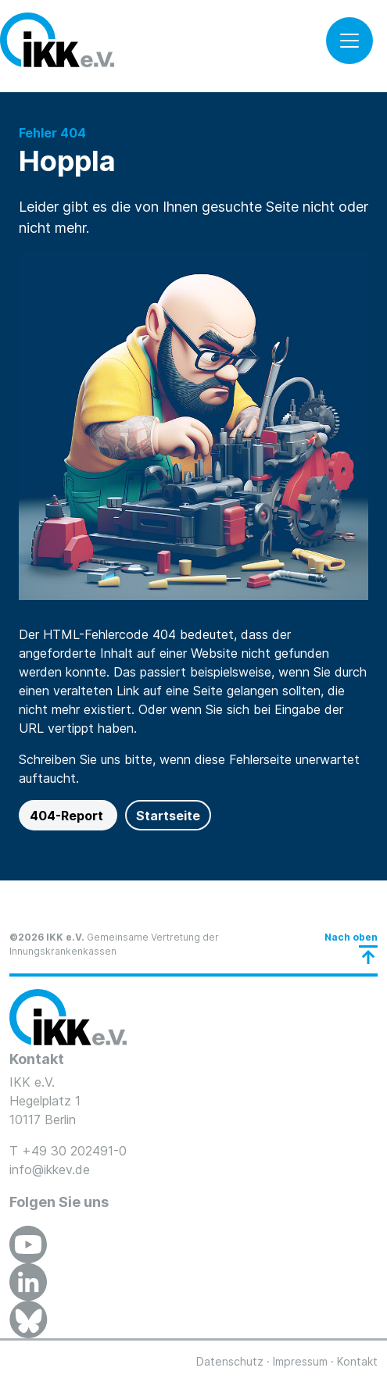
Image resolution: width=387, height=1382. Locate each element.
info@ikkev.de (49, 1169)
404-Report (68, 815)
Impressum (300, 1361)
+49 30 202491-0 (74, 1151)
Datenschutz (229, 1361)
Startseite (168, 815)
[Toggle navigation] (349, 40)
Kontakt (357, 1361)
